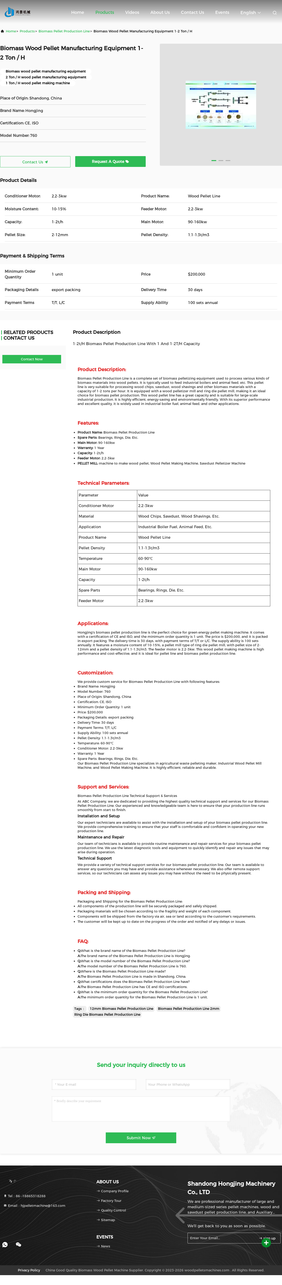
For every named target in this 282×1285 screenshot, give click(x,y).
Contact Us (192, 12)
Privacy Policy (29, 1270)
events (222, 12)
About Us (160, 12)
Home (77, 12)
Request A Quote (110, 161)
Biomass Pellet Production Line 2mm (188, 1009)
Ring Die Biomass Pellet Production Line (107, 1014)
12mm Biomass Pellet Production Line (121, 1009)
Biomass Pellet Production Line (64, 31)
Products (104, 12)
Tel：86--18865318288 (24, 1196)
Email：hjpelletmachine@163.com (34, 1206)
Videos (132, 12)
